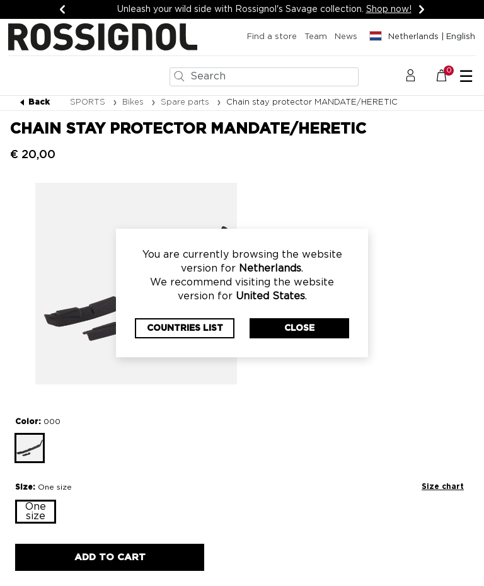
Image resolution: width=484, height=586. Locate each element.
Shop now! (389, 9)
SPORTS (89, 102)
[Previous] (62, 9)
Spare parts (186, 102)
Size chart (443, 486)
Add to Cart (110, 557)
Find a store (272, 37)
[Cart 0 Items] (448, 75)
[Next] (421, 9)
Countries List (185, 328)
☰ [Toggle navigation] (466, 77)
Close (299, 328)
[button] (410, 76)
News (346, 37)
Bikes (134, 102)
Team (315, 37)
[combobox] (264, 76)
